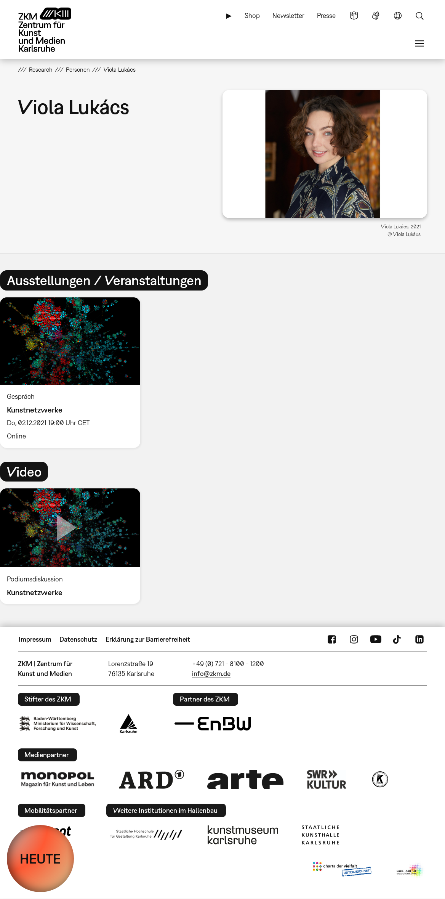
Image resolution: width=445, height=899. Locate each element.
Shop (252, 15)
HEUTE (40, 858)
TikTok (397, 639)
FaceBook (331, 639)
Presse (326, 15)
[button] (324, 154)
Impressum (35, 639)
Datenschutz (78, 639)
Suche (419, 15)
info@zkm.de (211, 673)
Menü (419, 43)
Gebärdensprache (375, 15)
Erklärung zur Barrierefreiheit (148, 639)
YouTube (375, 639)
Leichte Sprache (354, 15)
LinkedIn (419, 639)
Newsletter (288, 15)
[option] (73, 372)
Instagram (354, 639)
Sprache (397, 15)
